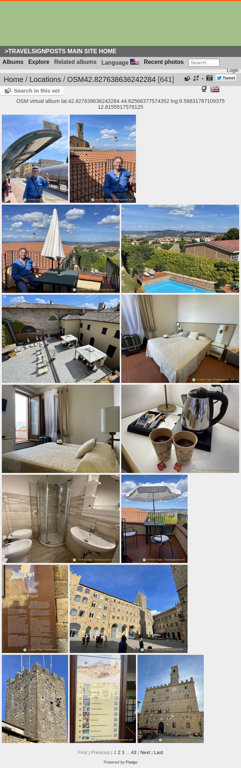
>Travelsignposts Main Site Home (60, 51)
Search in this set (37, 90)
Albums (13, 62)
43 (133, 752)
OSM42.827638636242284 (111, 79)
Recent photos (164, 62)
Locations (45, 79)
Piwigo (131, 762)
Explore (38, 62)
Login (233, 70)
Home (13, 79)
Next (145, 752)
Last (158, 752)
